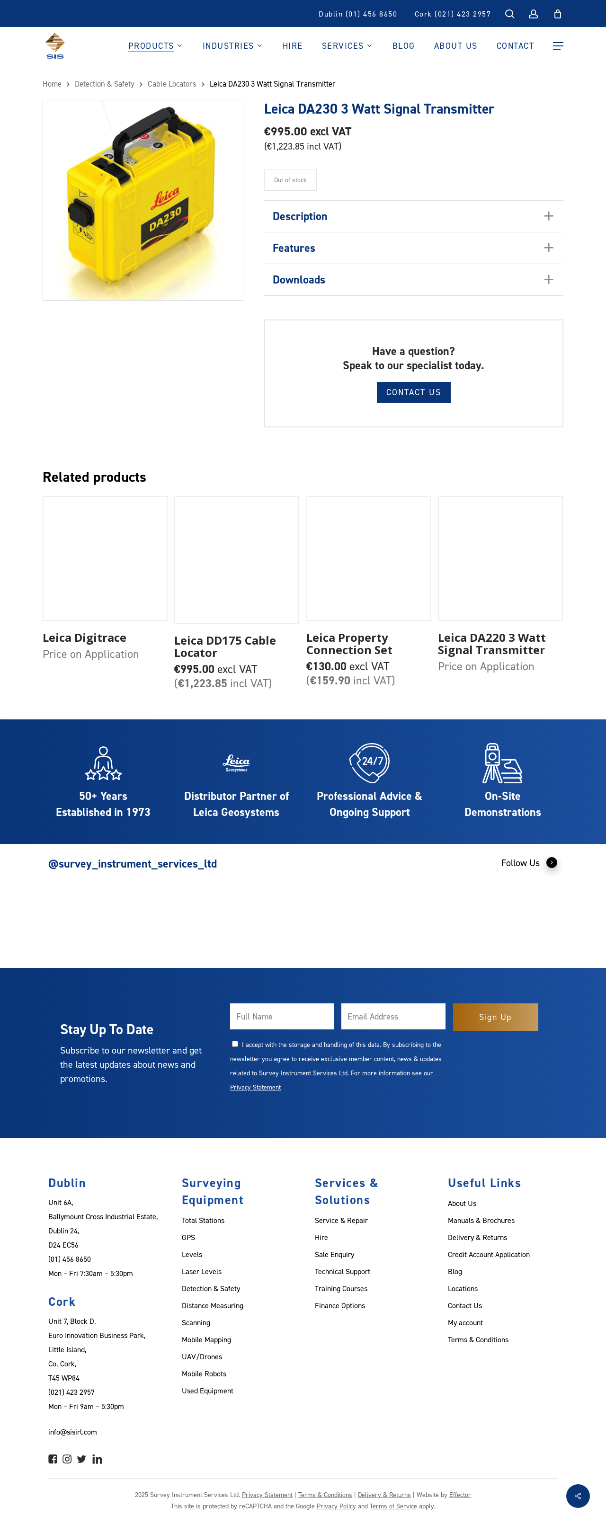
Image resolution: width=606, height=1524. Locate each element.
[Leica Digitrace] (105, 558)
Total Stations (203, 1220)
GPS (188, 1237)
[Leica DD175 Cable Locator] (237, 560)
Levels (192, 1254)
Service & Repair (341, 1220)
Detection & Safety (211, 1288)
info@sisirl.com (72, 1431)
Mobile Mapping (206, 1339)
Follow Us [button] (529, 862)
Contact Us (413, 392)
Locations (463, 1288)
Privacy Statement (255, 1087)
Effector (460, 1494)
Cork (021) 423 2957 (453, 13)
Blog (455, 1271)
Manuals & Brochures (481, 1220)
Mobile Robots (204, 1373)
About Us (462, 1203)
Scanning (196, 1322)
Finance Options (340, 1305)
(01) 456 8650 (69, 1259)
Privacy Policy (336, 1506)
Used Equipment (207, 1390)
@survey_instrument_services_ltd (132, 863)
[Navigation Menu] (558, 46)
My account (465, 1322)
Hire (321, 1237)
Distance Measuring (212, 1305)
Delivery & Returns (477, 1237)
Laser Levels (202, 1271)
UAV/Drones (202, 1356)
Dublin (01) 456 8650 (358, 13)
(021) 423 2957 (71, 1392)
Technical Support (342, 1271)
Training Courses (341, 1288)
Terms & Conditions (478, 1339)
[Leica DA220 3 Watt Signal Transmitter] (500, 558)
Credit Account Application (489, 1254)
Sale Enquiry (334, 1254)
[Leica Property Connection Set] (369, 558)
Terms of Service (393, 1506)
